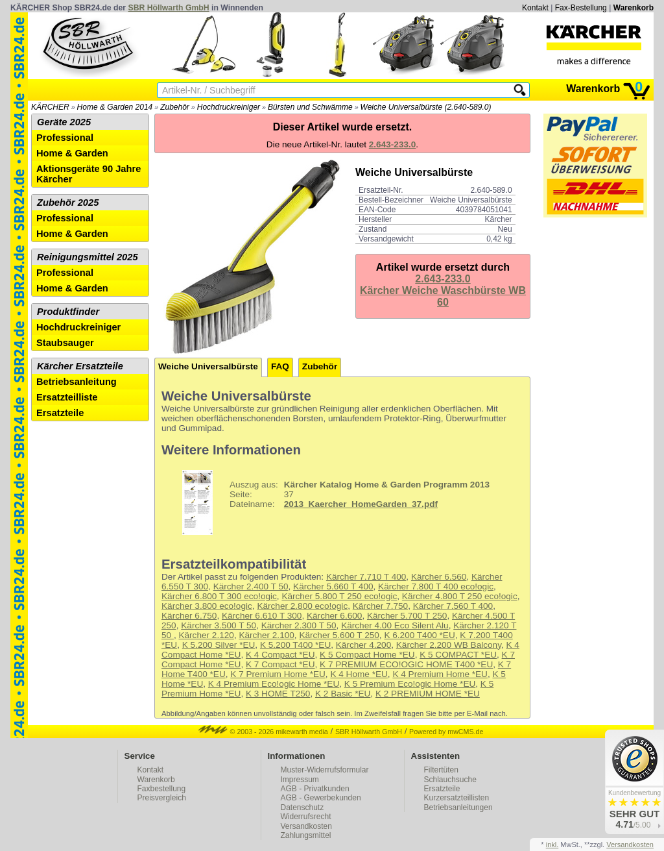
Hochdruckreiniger (228, 107)
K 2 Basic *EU (342, 693)
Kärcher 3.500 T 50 (218, 625)
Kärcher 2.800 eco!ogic (302, 606)
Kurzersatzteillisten (457, 797)
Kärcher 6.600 (334, 616)
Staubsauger (65, 343)
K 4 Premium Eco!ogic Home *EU (273, 684)
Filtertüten (441, 769)
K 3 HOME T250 (278, 693)
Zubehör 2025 (68, 202)
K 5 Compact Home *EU (367, 655)
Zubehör (174, 107)
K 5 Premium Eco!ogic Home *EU (409, 684)
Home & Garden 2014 (115, 107)
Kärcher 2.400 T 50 (251, 586)
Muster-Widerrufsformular (325, 769)
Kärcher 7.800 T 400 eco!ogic (435, 586)
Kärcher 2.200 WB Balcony (448, 645)
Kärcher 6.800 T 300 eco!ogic (219, 596)
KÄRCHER (50, 107)
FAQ (280, 366)
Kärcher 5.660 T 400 (333, 586)
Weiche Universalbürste (208, 366)
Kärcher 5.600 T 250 (339, 635)
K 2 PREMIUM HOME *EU (427, 693)
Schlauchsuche (450, 779)
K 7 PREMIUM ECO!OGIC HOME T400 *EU (406, 664)
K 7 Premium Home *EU (278, 674)
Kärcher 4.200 (363, 645)
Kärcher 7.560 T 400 (453, 606)
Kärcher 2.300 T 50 (299, 625)
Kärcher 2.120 (205, 635)
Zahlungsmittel (306, 835)
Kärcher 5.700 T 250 (407, 616)
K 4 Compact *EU (280, 655)
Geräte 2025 (64, 122)
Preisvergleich (161, 797)
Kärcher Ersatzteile (80, 366)
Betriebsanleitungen (458, 807)
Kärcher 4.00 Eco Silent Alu (395, 625)
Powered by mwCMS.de (446, 731)
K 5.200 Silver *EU (218, 645)
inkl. (552, 844)
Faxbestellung (161, 788)
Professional (64, 137)
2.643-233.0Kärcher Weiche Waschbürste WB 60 (443, 290)
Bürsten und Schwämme (310, 107)
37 (327, 502)
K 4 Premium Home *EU (440, 674)
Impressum (300, 779)
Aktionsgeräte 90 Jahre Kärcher (88, 174)
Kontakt (535, 7)
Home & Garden (72, 153)
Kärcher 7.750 (380, 606)
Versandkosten (306, 826)
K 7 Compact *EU (280, 664)
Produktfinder (68, 311)
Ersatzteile (60, 413)
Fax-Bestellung (581, 7)
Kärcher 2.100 (266, 635)
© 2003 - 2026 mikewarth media (263, 731)
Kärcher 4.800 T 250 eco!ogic (459, 596)
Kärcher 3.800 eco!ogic (206, 606)
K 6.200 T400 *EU (419, 635)
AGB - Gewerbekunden (321, 797)
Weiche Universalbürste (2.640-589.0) (426, 107)
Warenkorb (633, 7)
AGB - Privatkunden (315, 788)
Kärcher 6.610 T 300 (262, 616)
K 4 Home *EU (358, 674)
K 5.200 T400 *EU (295, 645)
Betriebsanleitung (76, 381)
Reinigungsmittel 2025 (87, 257)
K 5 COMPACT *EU (458, 655)
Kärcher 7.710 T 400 (366, 577)
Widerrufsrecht (306, 816)
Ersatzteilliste (67, 397)
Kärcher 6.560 (438, 577)
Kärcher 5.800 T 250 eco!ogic (339, 596)
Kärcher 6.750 (189, 616)
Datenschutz (302, 807)
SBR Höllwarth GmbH (168, 7)
